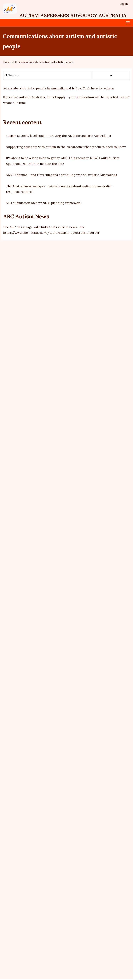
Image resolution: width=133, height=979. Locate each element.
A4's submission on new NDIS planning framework (44, 203)
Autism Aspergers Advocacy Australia (73, 15)
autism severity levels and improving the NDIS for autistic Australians (59, 136)
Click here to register (99, 88)
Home (6, 62)
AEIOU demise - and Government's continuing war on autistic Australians (61, 175)
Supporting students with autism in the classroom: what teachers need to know (66, 147)
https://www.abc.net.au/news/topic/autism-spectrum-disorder (51, 233)
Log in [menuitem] (123, 3)
